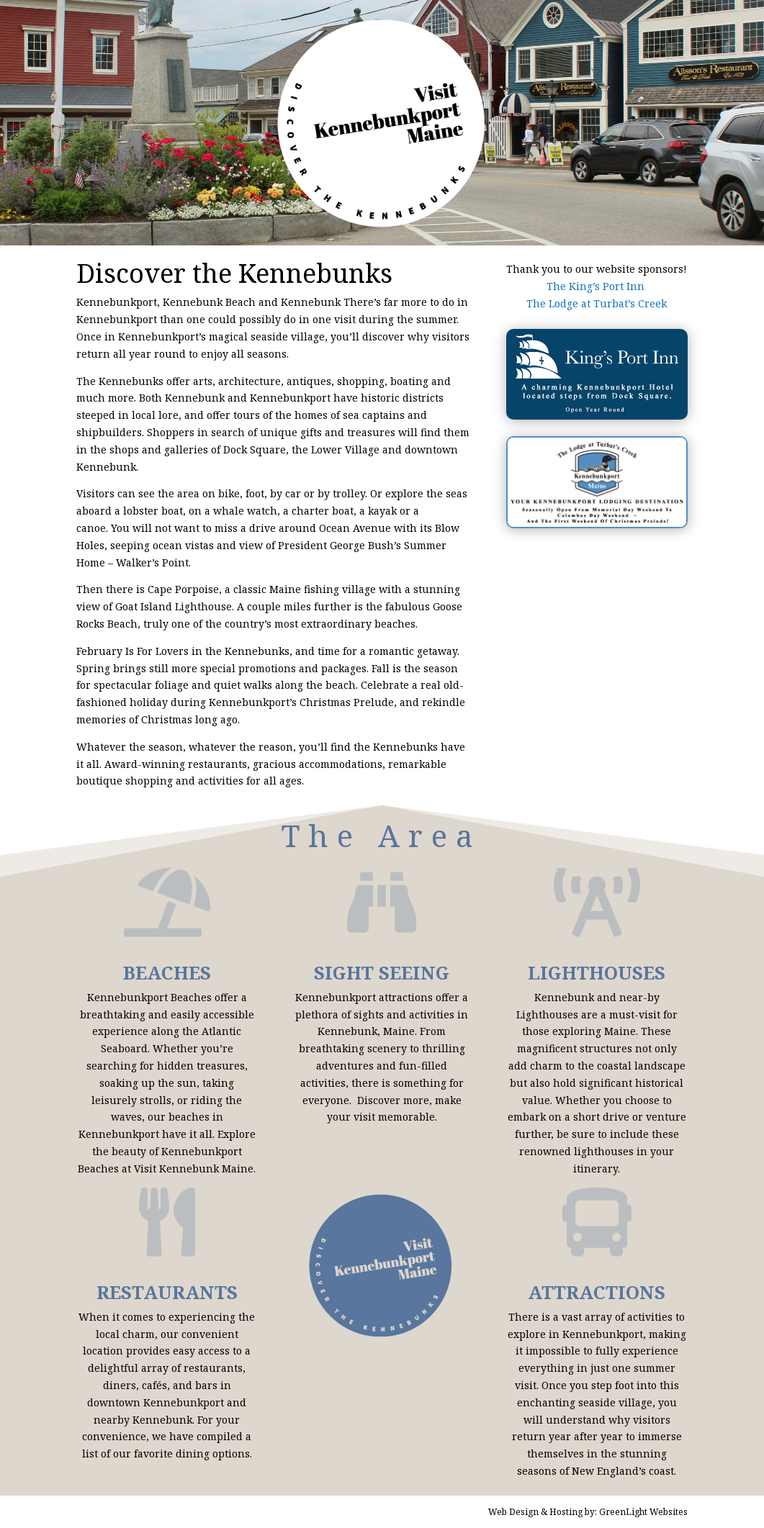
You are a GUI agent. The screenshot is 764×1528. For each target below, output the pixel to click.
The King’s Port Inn (597, 286)
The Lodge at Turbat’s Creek (596, 303)
